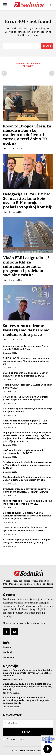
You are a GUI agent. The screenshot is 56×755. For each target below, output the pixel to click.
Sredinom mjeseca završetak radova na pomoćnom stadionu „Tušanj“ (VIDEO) (26, 490)
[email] (28, 723)
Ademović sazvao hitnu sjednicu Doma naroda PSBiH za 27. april (25, 347)
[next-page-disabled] (52, 73)
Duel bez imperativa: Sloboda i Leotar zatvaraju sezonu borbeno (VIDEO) (25, 374)
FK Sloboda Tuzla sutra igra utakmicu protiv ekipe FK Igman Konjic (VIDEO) (25, 398)
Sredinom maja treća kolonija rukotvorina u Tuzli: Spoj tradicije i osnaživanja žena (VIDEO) (27, 465)
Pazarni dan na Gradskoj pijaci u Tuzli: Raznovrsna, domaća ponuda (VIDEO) (25, 422)
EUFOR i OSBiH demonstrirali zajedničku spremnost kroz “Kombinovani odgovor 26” (26, 361)
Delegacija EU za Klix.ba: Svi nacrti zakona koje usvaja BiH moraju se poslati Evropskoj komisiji (28, 200)
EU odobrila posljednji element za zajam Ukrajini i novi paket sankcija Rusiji (26, 541)
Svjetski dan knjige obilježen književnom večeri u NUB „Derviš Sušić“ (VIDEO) (27, 478)
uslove (20, 739)
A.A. (5, 148)
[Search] (47, 46)
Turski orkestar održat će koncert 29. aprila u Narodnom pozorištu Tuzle (25, 529)
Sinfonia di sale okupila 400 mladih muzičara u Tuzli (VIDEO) (23, 452)
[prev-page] (4, 73)
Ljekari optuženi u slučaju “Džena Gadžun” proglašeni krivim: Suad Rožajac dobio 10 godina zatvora (27, 515)
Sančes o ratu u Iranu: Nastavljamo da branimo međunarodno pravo (26, 330)
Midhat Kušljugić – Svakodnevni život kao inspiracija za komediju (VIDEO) (27, 502)
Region (6, 679)
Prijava (28, 731)
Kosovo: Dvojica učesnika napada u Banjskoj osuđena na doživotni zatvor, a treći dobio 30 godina (27, 134)
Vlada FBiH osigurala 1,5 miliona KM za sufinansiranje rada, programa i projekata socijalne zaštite (26, 266)
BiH (4, 693)
